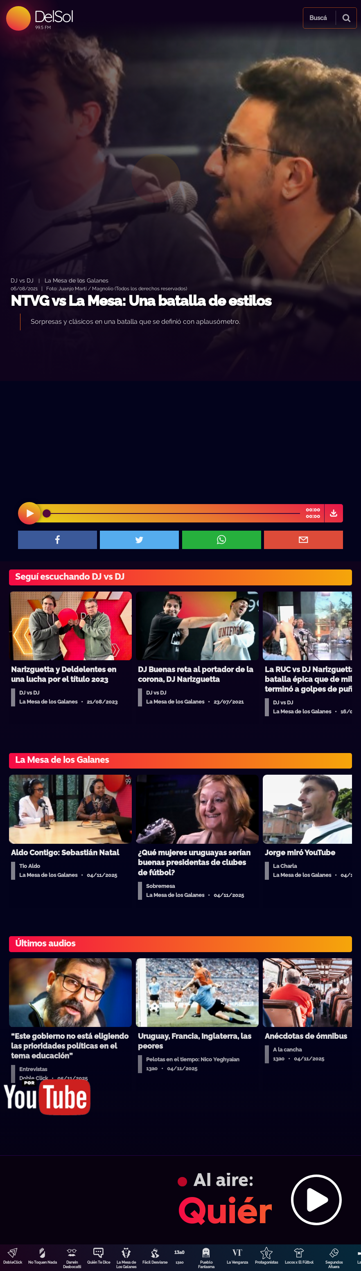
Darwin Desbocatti (72, 1264)
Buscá (318, 18)
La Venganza (237, 1262)
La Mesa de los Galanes (76, 280)
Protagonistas (266, 1262)
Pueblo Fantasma (206, 1264)
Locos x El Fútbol (299, 1262)
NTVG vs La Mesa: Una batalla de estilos (141, 300)
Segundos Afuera (334, 1264)
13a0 (180, 1262)
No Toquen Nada (42, 1262)
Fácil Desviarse (154, 1262)
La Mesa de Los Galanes (126, 1264)
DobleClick (12, 1262)
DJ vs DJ (22, 280)
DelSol (53, 16)
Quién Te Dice (98, 1262)
